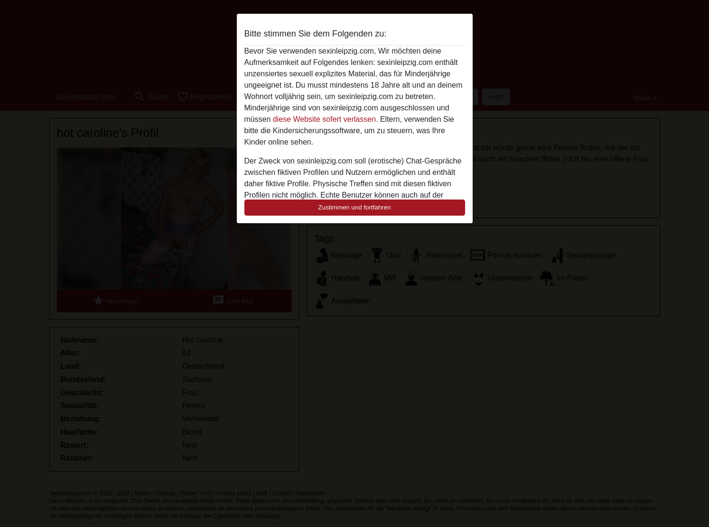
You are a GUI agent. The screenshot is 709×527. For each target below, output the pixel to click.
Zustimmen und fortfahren (354, 207)
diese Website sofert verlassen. (325, 119)
